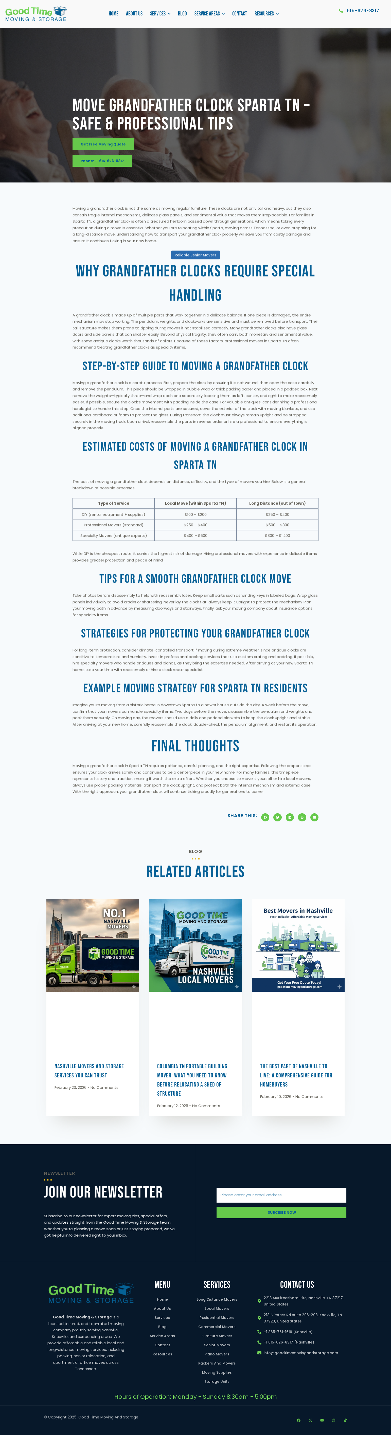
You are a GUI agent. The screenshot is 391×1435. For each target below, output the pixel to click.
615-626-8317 (363, 12)
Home (113, 15)
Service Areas (209, 15)
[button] (160, 15)
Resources (267, 15)
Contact (239, 15)
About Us (134, 15)
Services (160, 15)
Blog (182, 15)
